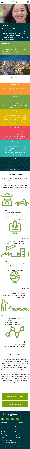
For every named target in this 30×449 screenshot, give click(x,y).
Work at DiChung (15, 404)
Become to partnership (15, 396)
